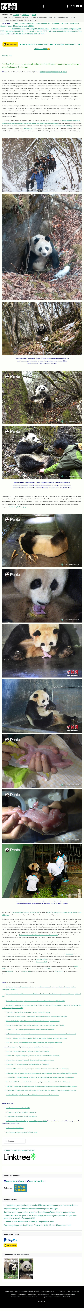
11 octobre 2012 (41, 959)
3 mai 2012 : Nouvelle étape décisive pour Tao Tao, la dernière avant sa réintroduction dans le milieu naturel (36, 1038)
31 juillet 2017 (59, 971)
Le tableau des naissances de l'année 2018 (18, 1108)
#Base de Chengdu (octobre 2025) (65, 23)
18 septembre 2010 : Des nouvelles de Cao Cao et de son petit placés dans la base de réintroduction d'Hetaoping (38, 1082)
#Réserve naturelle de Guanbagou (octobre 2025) (25, 34)
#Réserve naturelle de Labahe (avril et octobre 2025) (26, 31)
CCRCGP (42, 72)
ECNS (65, 72)
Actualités (5, 55)
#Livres (15, 23)
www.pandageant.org (43, 1294)
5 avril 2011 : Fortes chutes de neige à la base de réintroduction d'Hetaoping (27, 1051)
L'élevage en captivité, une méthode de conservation (21, 1112)
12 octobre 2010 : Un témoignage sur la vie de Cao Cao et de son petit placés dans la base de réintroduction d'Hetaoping (40, 1077)
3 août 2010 (69, 954)
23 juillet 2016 (26, 971)
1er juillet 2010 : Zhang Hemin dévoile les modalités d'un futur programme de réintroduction (32, 1095)
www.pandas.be (32, 1294)
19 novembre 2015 (41, 962)
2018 (10, 55)
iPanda (60, 72)
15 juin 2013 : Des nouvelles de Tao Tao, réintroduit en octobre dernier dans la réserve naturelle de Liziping (36, 1016)
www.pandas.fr (22, 1294)
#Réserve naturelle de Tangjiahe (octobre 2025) (30, 29)
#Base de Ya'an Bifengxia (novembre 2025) (17, 26)
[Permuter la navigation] (41, 6)
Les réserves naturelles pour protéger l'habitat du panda (21, 1132)
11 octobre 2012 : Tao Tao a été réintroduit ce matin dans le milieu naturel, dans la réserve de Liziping (35, 1025)
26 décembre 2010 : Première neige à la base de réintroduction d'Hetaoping (27, 1064)
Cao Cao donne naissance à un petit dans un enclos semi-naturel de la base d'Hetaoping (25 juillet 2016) (35, 1001)
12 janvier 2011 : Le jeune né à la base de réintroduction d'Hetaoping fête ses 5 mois (30, 1060)
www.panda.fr (12, 1294)
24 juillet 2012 (28, 128)
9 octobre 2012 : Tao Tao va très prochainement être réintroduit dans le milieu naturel (30, 1029)
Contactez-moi (75, 1291)
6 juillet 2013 (10, 971)
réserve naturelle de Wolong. (64, 126)
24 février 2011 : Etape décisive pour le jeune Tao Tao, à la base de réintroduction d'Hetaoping (33, 1055)
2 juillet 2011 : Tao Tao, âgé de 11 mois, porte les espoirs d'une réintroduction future (29, 1047)
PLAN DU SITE (42, 1301)
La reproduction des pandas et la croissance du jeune (21, 1116)
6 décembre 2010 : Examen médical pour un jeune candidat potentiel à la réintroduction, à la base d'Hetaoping (37, 1069)
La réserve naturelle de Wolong (15, 1128)
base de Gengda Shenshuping (17, 507)
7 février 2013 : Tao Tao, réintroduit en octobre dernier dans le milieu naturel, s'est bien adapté (33, 1021)
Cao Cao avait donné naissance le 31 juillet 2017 (25, 912)
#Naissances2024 (43, 23)
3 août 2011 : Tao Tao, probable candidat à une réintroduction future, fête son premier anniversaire (34, 1042)
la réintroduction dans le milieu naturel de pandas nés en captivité (38, 935)
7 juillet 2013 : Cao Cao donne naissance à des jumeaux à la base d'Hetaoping (28, 1012)
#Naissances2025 (27, 23)
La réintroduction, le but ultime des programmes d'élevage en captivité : (26, 1121)
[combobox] (14, 1141)
